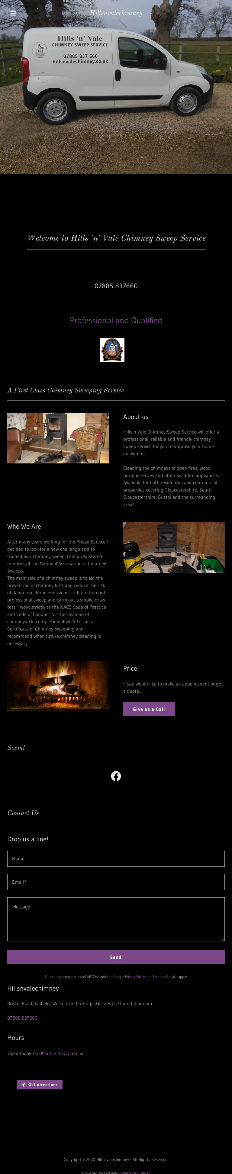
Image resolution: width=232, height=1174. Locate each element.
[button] (17, 13)
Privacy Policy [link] (135, 976)
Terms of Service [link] (165, 976)
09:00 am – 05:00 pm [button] (55, 1053)
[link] (116, 13)
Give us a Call (149, 709)
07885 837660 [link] (116, 286)
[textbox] (116, 859)
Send (116, 957)
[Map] (116, 1112)
